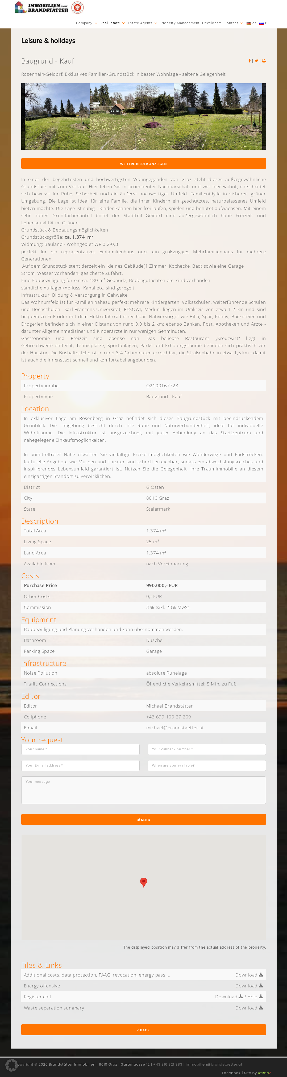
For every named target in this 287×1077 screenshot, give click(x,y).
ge (254, 23)
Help (255, 997)
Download (249, 975)
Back (143, 1030)
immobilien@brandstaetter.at (214, 1064)
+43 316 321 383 (167, 1064)
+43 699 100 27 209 (169, 717)
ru (267, 23)
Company (84, 23)
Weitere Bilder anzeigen (143, 164)
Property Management (180, 23)
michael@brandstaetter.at (175, 728)
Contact (231, 23)
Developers (212, 23)
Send (144, 820)
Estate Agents (140, 23)
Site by (257, 1072)
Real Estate (110, 23)
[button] (11, 1065)
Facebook (231, 1072)
